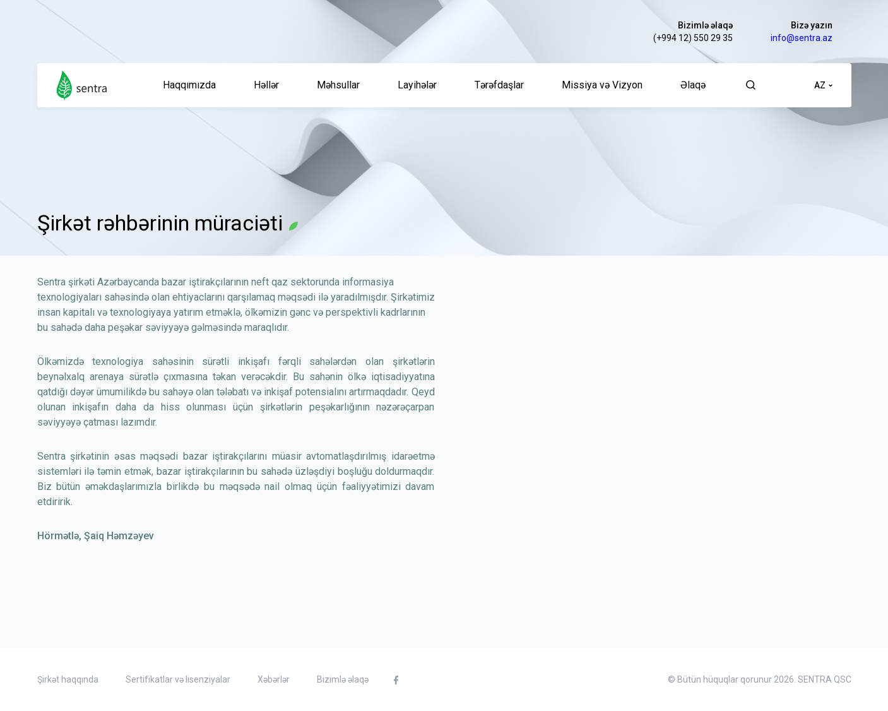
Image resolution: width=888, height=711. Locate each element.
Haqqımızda (189, 85)
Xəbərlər (274, 679)
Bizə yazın (811, 25)
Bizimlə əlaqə (705, 25)
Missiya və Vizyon (602, 85)
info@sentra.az (801, 38)
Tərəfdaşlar (499, 85)
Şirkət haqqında (67, 679)
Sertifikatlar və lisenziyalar (178, 679)
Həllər (266, 85)
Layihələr (417, 85)
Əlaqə (693, 85)
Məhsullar (338, 85)
